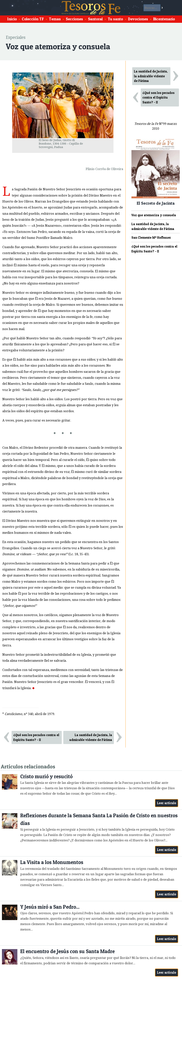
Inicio (12, 19)
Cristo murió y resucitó (46, 776)
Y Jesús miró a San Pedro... (50, 907)
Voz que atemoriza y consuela (153, 215)
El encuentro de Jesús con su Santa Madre (67, 951)
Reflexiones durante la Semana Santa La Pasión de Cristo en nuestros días (99, 819)
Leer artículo (166, 803)
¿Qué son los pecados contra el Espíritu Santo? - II (36, 737)
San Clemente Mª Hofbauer (151, 237)
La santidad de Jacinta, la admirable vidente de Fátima (90, 737)
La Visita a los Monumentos (51, 862)
